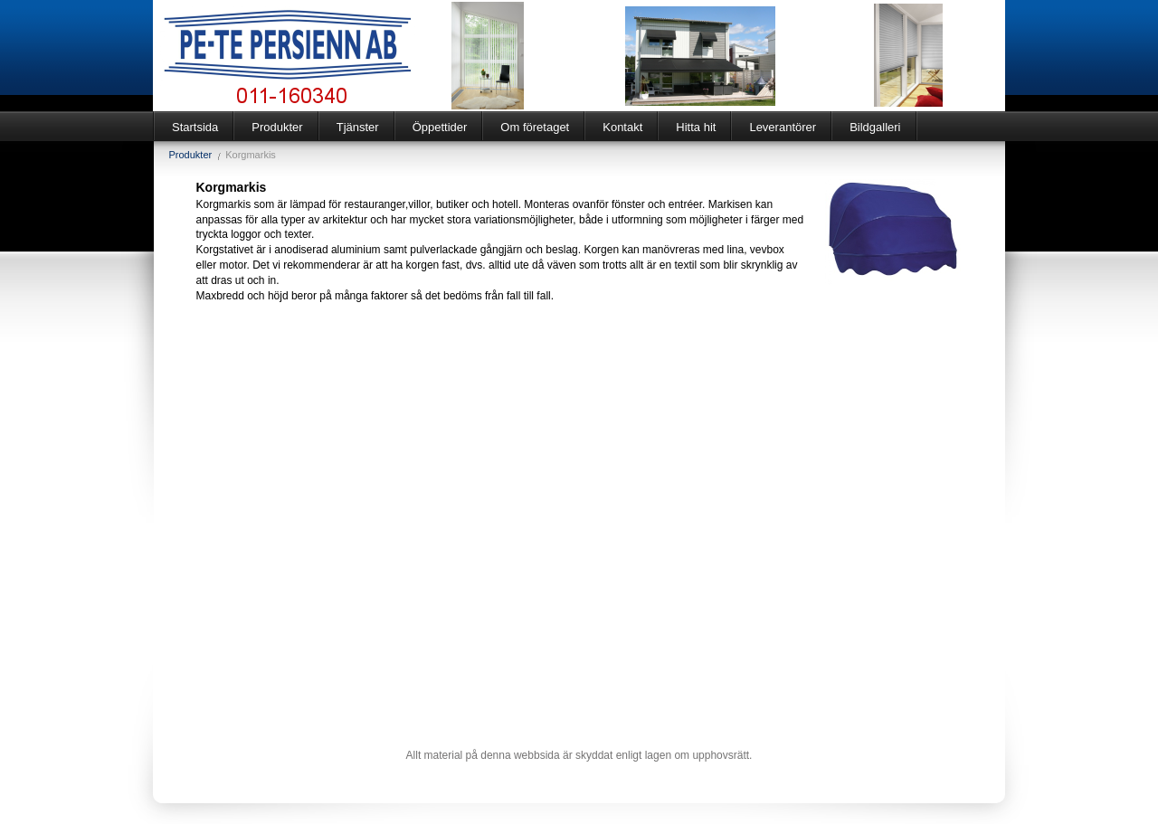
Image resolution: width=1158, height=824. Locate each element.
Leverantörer (782, 127)
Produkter (277, 127)
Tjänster (358, 127)
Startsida (195, 127)
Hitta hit (696, 127)
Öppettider (440, 127)
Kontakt (622, 127)
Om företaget (534, 127)
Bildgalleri (875, 127)
